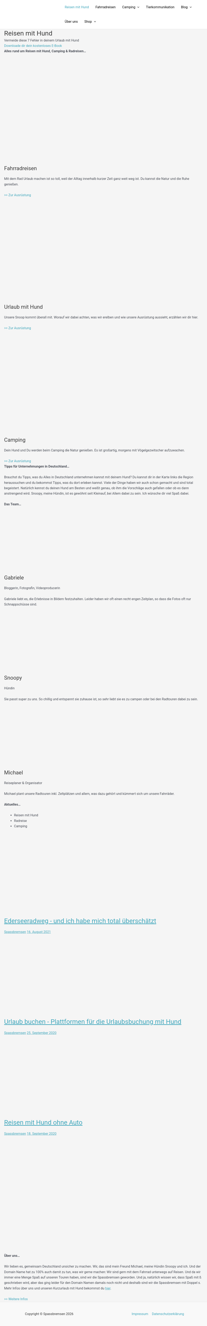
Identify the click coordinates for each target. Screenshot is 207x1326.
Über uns (71, 22)
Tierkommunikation (160, 7)
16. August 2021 (39, 932)
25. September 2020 (41, 1033)
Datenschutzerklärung (168, 1314)
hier (108, 1288)
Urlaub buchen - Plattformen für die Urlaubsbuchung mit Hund (94, 1022)
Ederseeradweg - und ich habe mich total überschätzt (81, 921)
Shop (90, 21)
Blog (186, 7)
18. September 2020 (41, 1133)
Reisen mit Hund (77, 7)
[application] (137, 7)
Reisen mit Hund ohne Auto (44, 1122)
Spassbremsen (15, 932)
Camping (130, 7)
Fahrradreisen (105, 7)
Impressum (140, 1314)
